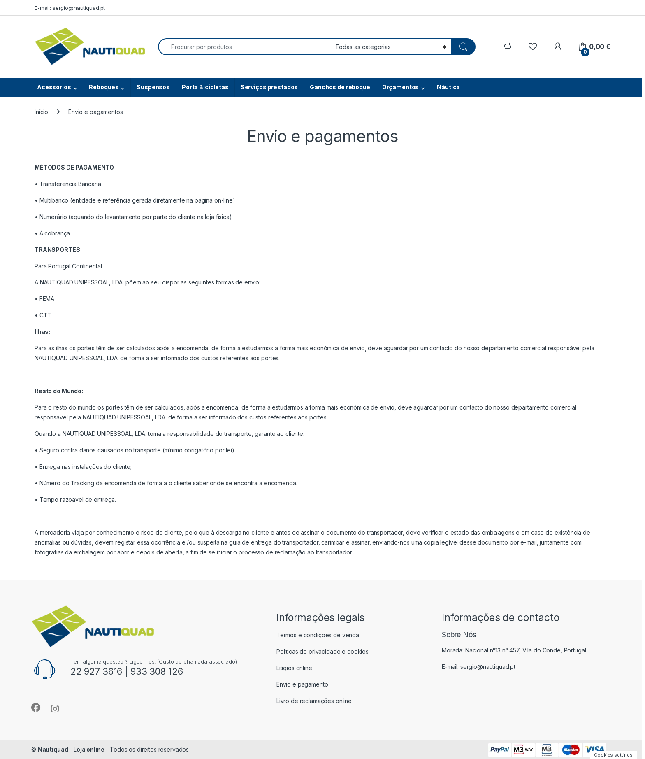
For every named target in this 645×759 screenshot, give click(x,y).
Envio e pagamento (302, 684)
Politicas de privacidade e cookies (322, 651)
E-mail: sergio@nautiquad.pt (70, 8)
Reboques (103, 87)
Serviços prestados (269, 87)
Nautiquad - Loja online (71, 749)
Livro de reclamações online (314, 700)
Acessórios (54, 87)
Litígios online (294, 667)
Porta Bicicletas (205, 87)
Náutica (448, 87)
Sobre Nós (459, 634)
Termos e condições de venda (317, 634)
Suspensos (153, 87)
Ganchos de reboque (340, 87)
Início (41, 111)
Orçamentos (400, 87)
